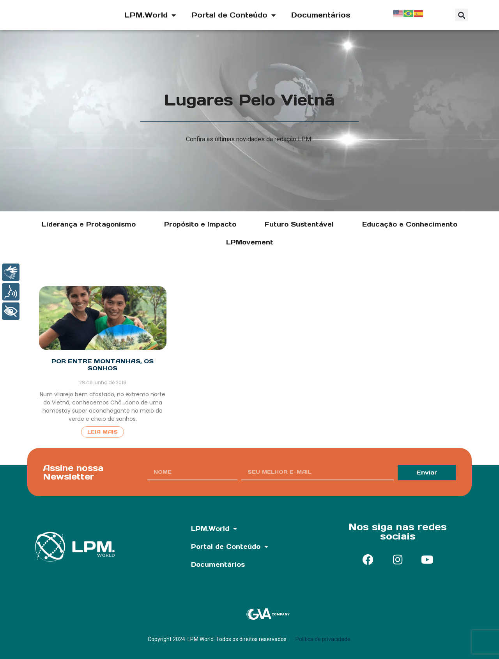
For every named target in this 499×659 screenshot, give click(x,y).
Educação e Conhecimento (409, 224)
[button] (461, 15)
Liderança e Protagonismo (89, 224)
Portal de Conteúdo (233, 15)
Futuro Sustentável (299, 224)
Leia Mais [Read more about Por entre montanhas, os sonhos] (102, 432)
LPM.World (150, 15)
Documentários (320, 15)
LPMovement (249, 242)
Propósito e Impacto (200, 224)
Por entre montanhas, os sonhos (102, 364)
